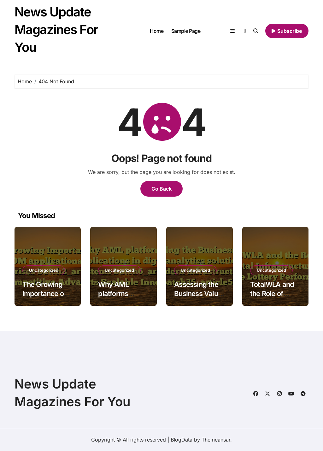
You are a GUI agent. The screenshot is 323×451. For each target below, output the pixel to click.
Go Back (161, 189)
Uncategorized (43, 270)
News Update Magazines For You (56, 29)
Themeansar (216, 439)
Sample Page (186, 31)
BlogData (181, 439)
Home (156, 31)
